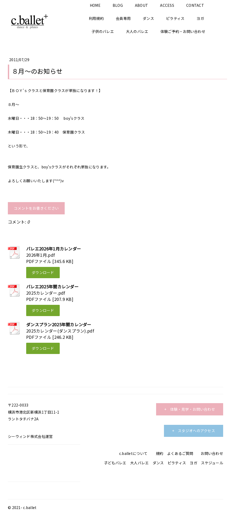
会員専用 (123, 18)
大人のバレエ (137, 31)
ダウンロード (43, 272)
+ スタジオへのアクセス (193, 430)
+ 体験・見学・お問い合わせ (189, 409)
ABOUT (141, 5)
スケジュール (212, 462)
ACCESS (167, 5)
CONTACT (195, 5)
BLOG (118, 5)
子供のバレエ (102, 31)
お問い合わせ (212, 453)
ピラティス (175, 18)
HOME (95, 5)
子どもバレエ (115, 462)
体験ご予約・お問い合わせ (183, 31)
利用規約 (96, 18)
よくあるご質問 (180, 453)
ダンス (148, 18)
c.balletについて (133, 453)
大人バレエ (139, 462)
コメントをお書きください (36, 208)
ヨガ (200, 18)
